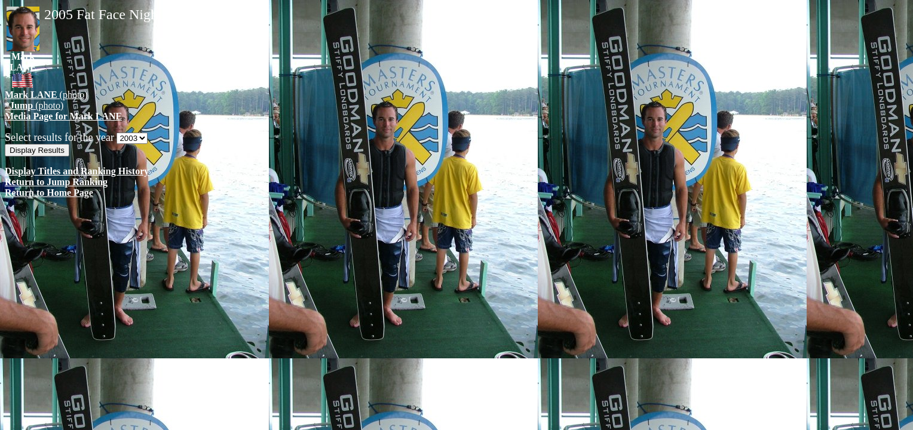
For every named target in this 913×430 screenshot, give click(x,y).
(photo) (46, 95)
